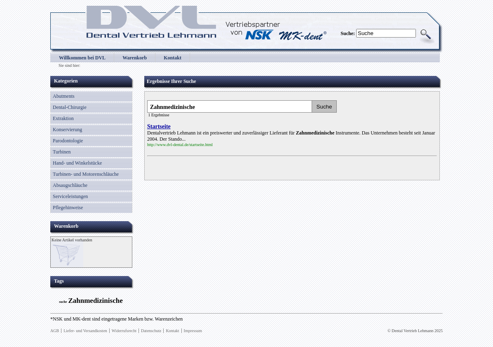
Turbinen (62, 152)
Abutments (64, 96)
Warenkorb (134, 58)
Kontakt (172, 58)
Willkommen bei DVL (82, 58)
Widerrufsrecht (124, 330)
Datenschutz (151, 330)
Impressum (193, 330)
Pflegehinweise (68, 207)
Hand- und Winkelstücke (77, 163)
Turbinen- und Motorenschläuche (86, 174)
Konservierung (67, 129)
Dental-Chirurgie (70, 107)
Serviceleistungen (70, 196)
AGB (54, 330)
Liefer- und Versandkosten (85, 330)
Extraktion (63, 118)
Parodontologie (68, 141)
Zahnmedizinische (95, 301)
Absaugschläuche (70, 185)
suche (63, 302)
